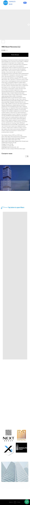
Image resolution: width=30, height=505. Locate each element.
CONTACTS (12, 1)
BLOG (10, 4)
